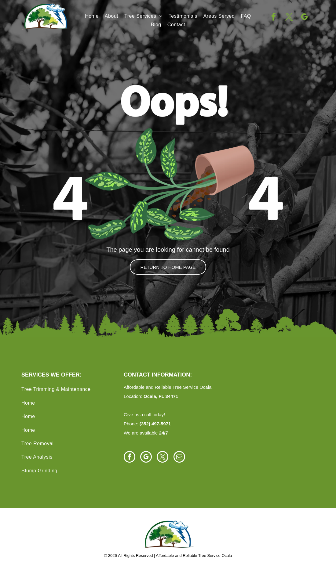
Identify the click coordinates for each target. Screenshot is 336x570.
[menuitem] (92, 16)
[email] (179, 457)
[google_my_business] (304, 17)
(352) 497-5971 (155, 423)
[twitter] (289, 17)
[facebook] (273, 17)
